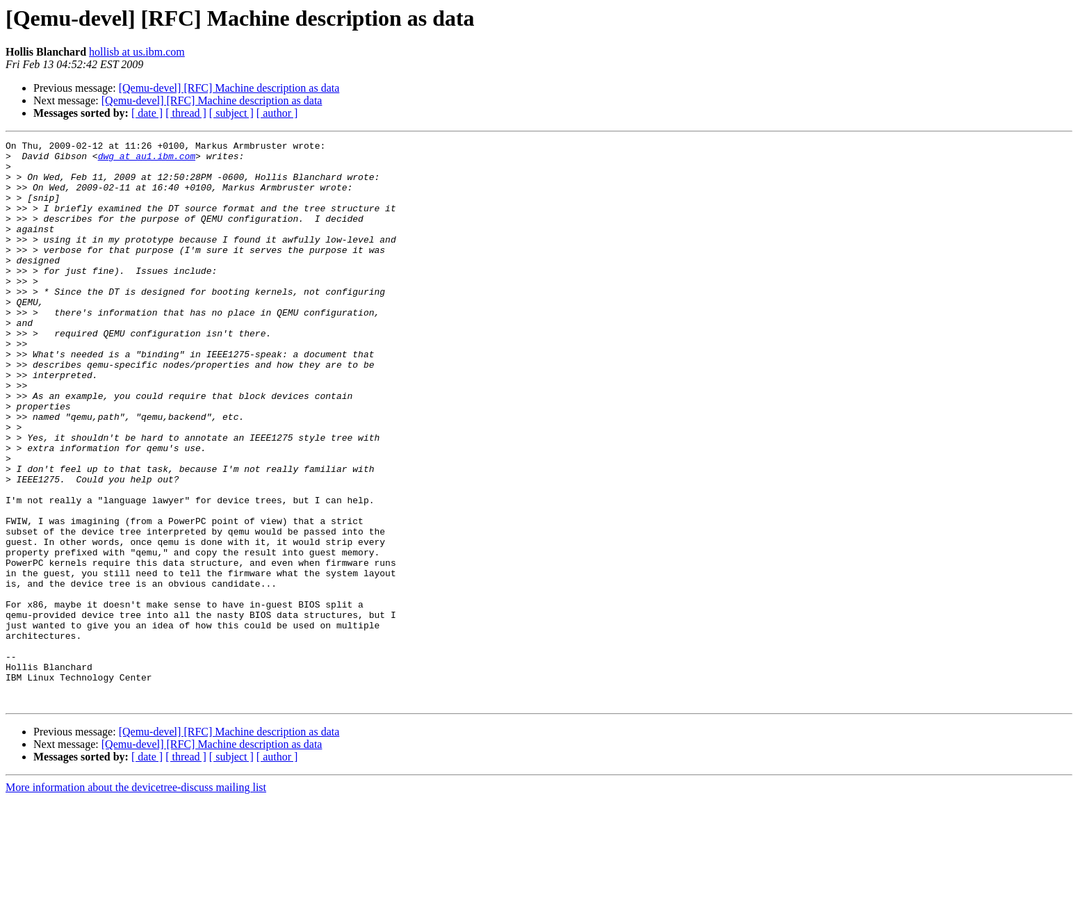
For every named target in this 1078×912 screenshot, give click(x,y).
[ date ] (147, 113)
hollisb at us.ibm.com (137, 52)
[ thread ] (185, 113)
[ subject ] (231, 113)
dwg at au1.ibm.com (146, 160)
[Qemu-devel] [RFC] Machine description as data (229, 88)
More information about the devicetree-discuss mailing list (136, 900)
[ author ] (277, 113)
